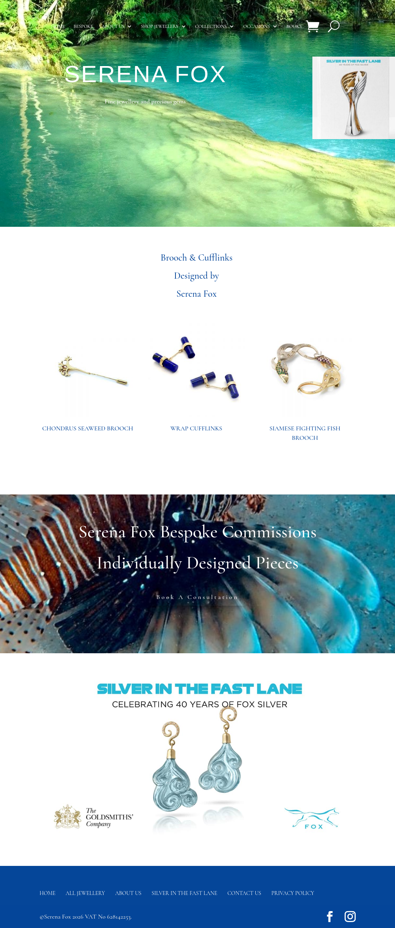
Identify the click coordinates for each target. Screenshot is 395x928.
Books (294, 26)
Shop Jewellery (160, 26)
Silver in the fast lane (184, 893)
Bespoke (83, 26)
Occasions (256, 26)
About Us (128, 893)
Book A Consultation (197, 597)
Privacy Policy (292, 893)
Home (58, 26)
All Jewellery (85, 893)
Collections (211, 26)
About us (113, 26)
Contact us (244, 893)
